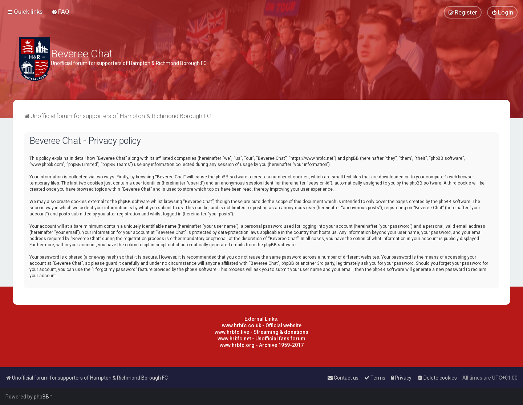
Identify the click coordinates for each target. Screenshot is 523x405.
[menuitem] (60, 11)
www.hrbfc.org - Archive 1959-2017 (262, 345)
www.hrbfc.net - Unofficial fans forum (261, 338)
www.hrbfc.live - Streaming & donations (261, 332)
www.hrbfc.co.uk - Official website (261, 325)
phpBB (41, 397)
